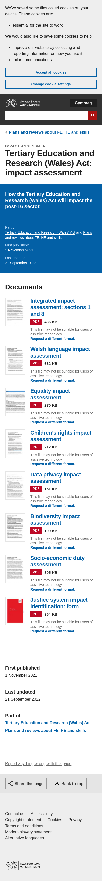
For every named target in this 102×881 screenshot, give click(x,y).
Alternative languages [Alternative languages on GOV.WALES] (24, 838)
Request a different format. (52, 339)
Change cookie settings (51, 84)
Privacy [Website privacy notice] (75, 820)
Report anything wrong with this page (38, 763)
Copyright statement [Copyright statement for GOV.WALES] (23, 820)
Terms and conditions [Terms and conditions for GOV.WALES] (24, 826)
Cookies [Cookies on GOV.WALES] (54, 820)
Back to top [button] (72, 783)
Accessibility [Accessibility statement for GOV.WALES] (42, 814)
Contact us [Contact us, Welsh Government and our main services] (14, 814)
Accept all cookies (51, 72)
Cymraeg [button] (83, 103)
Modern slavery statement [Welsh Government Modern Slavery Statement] (28, 832)
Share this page (29, 783)
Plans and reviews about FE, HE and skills (49, 132)
